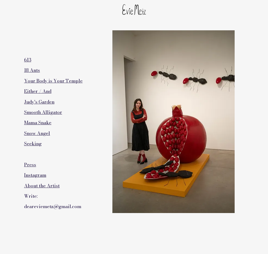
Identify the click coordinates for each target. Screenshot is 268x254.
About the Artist (42, 185)
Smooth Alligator (43, 112)
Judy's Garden (39, 101)
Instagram (35, 175)
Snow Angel (37, 133)
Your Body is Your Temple (53, 80)
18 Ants (32, 70)
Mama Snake (37, 122)
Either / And (37, 91)
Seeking (33, 143)
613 (27, 59)
